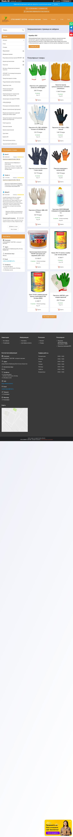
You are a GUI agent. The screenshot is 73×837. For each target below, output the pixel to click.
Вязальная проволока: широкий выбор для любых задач (11, 113)
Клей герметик (7, 123)
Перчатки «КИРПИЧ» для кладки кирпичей (60, 296)
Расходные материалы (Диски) (11, 106)
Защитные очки (7, 85)
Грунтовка (5, 133)
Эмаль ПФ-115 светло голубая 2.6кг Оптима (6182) (60, 253)
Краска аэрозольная (8, 130)
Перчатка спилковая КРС (64, 346)
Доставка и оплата (26, 343)
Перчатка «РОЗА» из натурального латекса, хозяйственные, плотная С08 (14, 213)
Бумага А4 (5, 137)
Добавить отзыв (13, 226)
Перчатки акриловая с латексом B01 (61, 169)
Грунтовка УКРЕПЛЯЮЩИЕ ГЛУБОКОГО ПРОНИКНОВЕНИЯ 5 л (60, 211)
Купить (56, 4)
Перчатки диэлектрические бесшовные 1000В (62, 342)
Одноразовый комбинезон (10, 144)
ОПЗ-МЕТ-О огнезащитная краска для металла (12, 74)
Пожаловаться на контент (47, 439)
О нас (53, 19)
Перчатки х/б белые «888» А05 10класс (38, 211)
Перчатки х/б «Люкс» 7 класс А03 (13, 166)
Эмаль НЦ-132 (34, 46)
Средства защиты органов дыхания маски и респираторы (12, 118)
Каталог (45, 19)
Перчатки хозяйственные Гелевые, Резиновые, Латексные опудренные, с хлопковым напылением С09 (14, 185)
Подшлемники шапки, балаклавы (11, 82)
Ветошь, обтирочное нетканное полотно (11, 69)
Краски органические (8, 61)
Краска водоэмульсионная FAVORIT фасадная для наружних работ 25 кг (38, 253)
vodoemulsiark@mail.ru (9, 261)
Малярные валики (7, 54)
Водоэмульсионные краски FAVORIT (12, 57)
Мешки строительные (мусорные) (12, 109)
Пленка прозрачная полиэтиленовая (8, 89)
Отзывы (5, 47)
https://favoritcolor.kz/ (7, 383)
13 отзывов (57, 1)
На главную (6, 340)
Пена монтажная (7, 126)
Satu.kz (43, 438)
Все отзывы (14, 229)
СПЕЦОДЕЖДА (7, 102)
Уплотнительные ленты (9, 140)
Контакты (62, 19)
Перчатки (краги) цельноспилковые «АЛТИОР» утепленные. (61, 86)
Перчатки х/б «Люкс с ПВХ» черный (60, 128)
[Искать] (23, 30)
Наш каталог (6, 51)
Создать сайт (13, 1)
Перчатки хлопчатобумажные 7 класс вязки (38, 169)
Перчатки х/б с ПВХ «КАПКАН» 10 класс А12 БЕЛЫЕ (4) (38, 128)
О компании (6, 343)
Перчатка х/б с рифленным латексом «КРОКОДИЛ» (38, 86)
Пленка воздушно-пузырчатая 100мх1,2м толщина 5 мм (11, 94)
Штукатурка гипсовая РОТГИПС (11, 99)
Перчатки (5, 64)
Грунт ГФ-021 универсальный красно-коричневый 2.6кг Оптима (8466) (38, 296)
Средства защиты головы (9, 78)
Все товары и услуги (49, 316)
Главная (37, 19)
